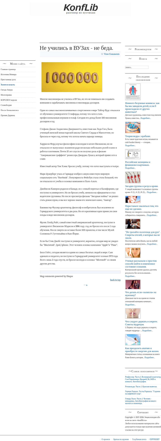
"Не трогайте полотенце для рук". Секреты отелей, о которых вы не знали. (142, 235)
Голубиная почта (139, 439)
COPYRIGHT (155, 439)
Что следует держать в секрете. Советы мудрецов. (141, 323)
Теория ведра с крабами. (138, 136)
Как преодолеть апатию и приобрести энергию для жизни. (142, 350)
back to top (115, 280)
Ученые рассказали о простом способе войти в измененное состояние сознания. (141, 263)
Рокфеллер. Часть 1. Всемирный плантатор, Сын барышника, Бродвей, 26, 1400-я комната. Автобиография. (143, 379)
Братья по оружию (121, 439)
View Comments (111, 54)
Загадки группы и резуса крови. (141, 186)
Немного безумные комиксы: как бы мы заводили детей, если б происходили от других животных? (142, 107)
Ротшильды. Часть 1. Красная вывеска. (141, 386)
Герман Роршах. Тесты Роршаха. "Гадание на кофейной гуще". (142, 392)
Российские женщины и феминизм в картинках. (137, 163)
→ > (86, 285)
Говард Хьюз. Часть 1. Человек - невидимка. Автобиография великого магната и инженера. (140, 401)
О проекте (106, 439)
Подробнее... (146, 118)
